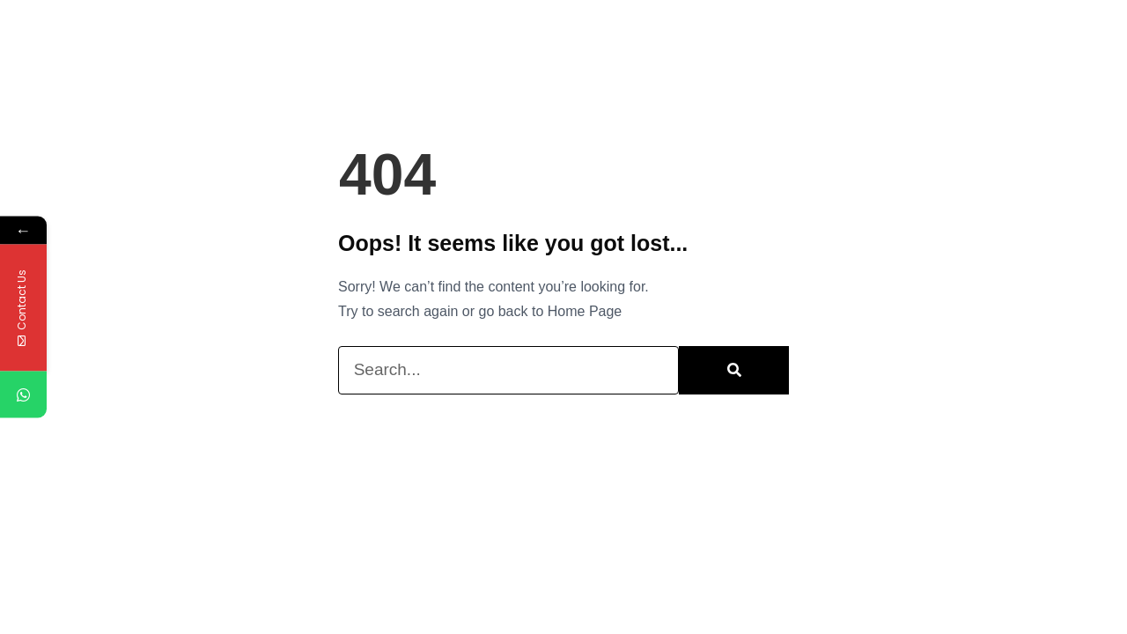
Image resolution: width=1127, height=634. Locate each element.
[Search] (734, 370)
